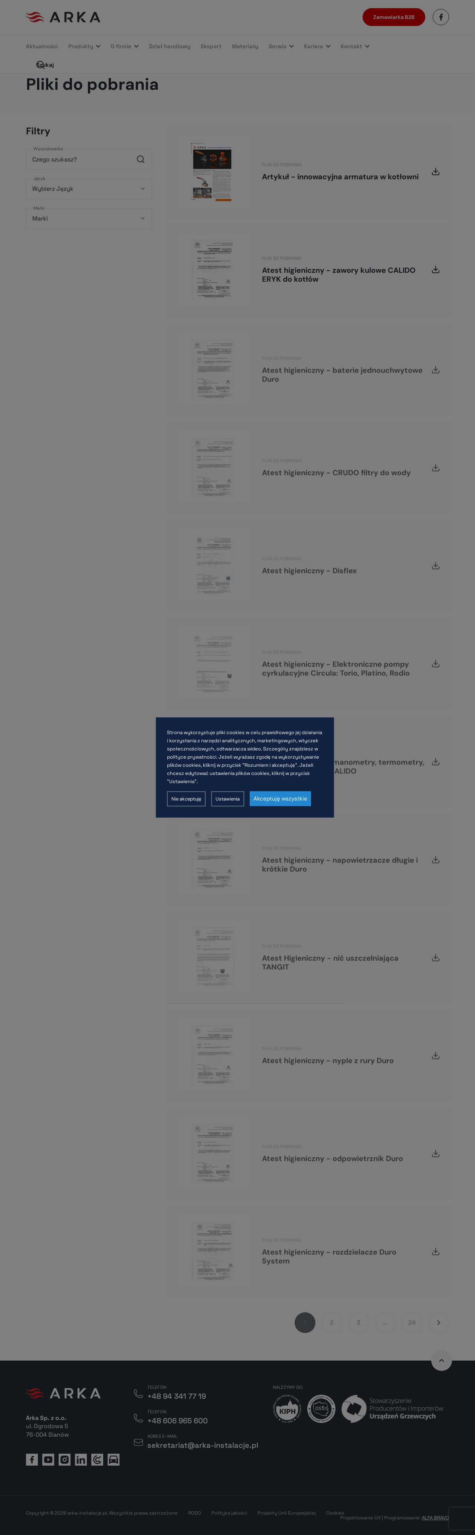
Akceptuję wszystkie (280, 798)
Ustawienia (228, 799)
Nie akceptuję (186, 799)
